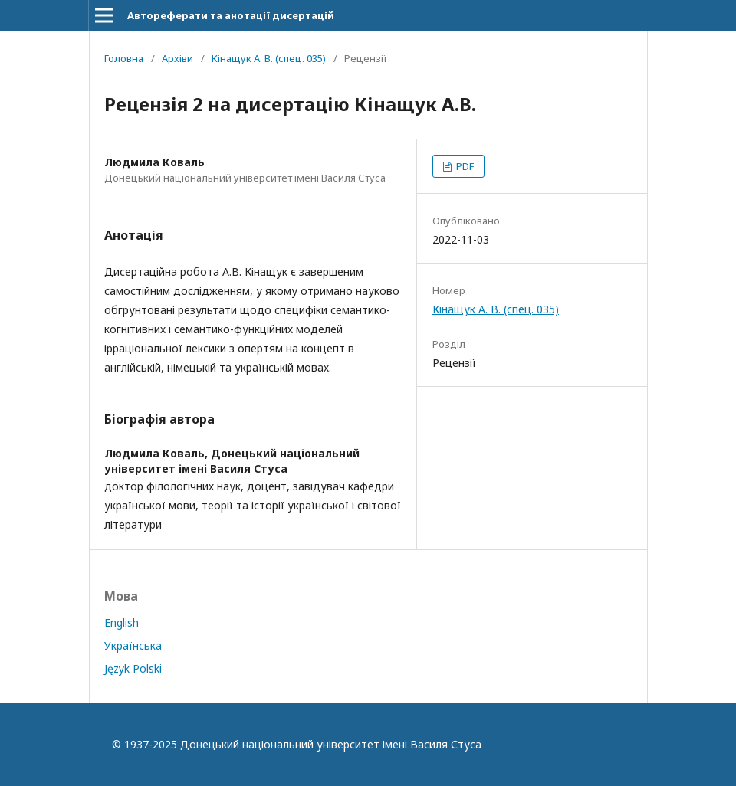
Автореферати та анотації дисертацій (230, 15)
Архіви (177, 58)
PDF (464, 166)
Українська (133, 645)
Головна (123, 58)
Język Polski (133, 668)
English (121, 622)
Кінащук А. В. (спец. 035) (269, 58)
